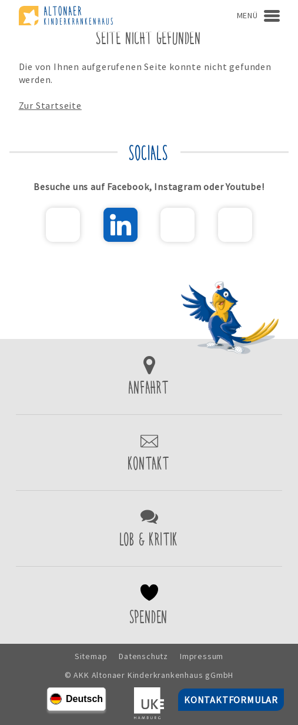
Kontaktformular (149, 452)
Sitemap (91, 656)
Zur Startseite (50, 105)
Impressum (201, 656)
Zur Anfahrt (149, 376)
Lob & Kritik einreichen (149, 528)
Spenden (149, 605)
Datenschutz (143, 656)
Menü (247, 15)
